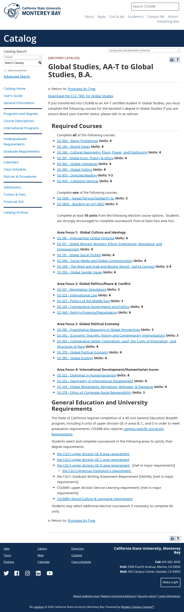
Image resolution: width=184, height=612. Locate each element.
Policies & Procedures (20, 177)
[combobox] (155, 7)
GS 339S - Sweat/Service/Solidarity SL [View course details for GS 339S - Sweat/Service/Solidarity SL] (85, 198)
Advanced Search (17, 77)
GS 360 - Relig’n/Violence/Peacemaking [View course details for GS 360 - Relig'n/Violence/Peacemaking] (87, 313)
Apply (101, 16)
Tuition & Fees (15, 195)
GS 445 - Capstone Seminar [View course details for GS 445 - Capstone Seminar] (77, 181)
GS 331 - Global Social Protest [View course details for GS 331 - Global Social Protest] (79, 255)
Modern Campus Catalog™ (137, 607)
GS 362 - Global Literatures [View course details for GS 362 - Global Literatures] (77, 164)
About (89, 16)
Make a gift (170, 582)
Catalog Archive (16, 213)
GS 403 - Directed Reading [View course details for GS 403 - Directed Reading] (77, 175)
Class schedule (81, 562)
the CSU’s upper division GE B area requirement (93, 454)
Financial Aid (13, 202)
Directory (77, 549)
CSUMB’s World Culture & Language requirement (94, 499)
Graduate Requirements (22, 152)
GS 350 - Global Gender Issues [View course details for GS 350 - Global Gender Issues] (79, 272)
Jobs (7, 549)
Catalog (20, 38)
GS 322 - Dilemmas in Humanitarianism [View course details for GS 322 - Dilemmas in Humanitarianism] (86, 375)
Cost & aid (116, 16)
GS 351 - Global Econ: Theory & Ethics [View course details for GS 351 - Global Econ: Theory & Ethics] (85, 158)
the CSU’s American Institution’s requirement (97, 471)
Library (42, 549)
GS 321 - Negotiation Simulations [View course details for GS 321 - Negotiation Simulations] (81, 290)
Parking (9, 562)
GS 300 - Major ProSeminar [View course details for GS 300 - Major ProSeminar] (77, 141)
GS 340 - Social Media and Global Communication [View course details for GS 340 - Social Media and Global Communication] (95, 261)
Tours (7, 555)
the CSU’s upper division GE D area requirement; (93, 466)
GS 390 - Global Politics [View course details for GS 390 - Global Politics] (74, 170)
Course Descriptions (19, 121)
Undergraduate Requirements (15, 141)
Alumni (173, 16)
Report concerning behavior (118, 596)
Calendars (11, 162)
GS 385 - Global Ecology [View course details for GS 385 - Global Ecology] (75, 358)
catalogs (38, 607)
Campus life (155, 16)
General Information (19, 103)
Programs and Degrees (21, 114)
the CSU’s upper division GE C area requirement (93, 460)
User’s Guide (13, 96)
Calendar (44, 562)
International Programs (21, 128)
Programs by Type (81, 89)
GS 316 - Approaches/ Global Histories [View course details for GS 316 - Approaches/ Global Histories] (85, 238)
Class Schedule (15, 170)
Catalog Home (14, 89)
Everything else (168, 21)
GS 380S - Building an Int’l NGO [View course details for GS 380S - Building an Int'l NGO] (80, 204)
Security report (147, 596)
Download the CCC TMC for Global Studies (80, 96)
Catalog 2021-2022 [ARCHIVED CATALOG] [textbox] (129, 51)
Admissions (12, 187)
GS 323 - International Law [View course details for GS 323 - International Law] (77, 295)
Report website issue (86, 596)
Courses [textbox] (8, 57)
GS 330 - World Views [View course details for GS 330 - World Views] (73, 147)
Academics (136, 16)
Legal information (169, 596)
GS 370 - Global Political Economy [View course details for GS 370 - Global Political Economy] (82, 352)
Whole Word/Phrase (17, 71)
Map (41, 555)
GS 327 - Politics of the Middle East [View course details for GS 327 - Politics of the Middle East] (83, 301)
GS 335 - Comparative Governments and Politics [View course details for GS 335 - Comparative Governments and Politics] (93, 307)
